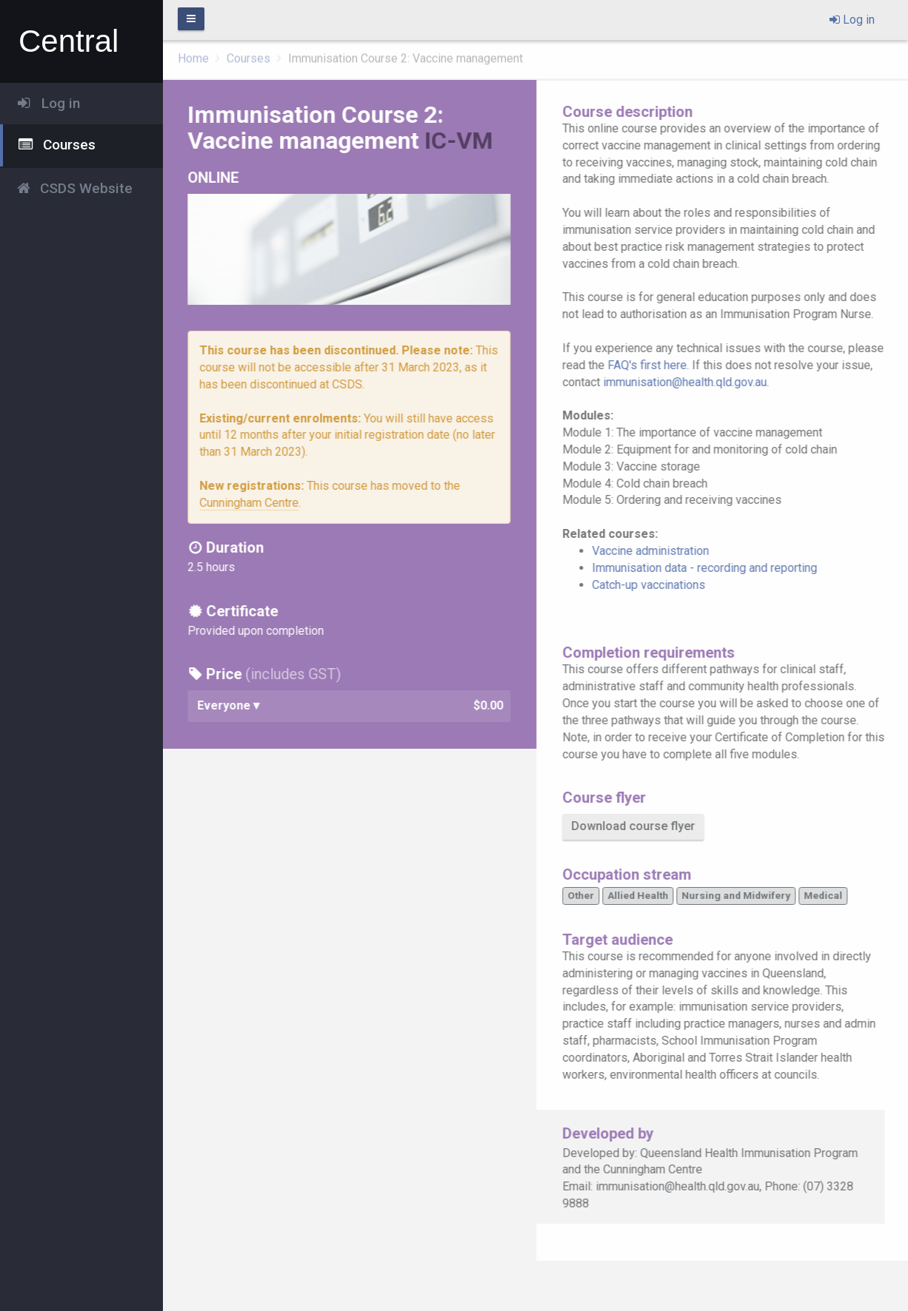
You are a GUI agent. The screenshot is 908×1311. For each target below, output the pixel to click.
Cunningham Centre (253, 503)
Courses (248, 56)
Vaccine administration (654, 551)
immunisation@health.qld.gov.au (689, 382)
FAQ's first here (651, 365)
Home (193, 56)
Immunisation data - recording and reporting (708, 568)
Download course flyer (637, 826)
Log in (852, 20)
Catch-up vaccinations (653, 585)
